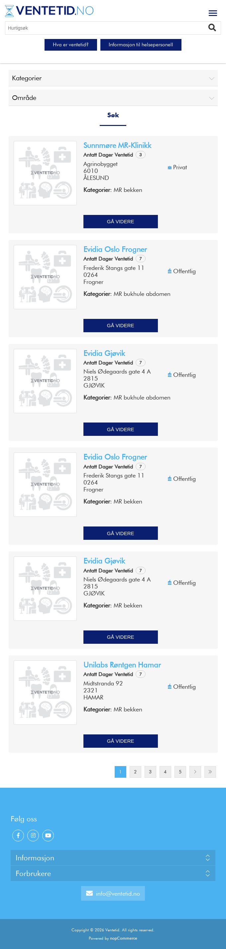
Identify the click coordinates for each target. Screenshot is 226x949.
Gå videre (120, 221)
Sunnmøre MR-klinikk (117, 145)
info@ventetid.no (113, 893)
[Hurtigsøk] (113, 28)
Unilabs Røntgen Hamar (122, 664)
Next (195, 772)
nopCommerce (123, 938)
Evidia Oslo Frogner (115, 249)
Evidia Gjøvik (104, 353)
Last (210, 772)
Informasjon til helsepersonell (141, 45)
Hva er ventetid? (71, 45)
